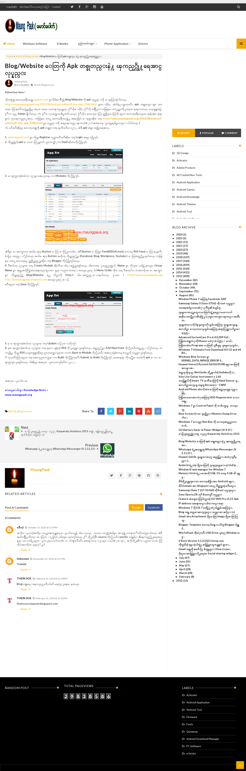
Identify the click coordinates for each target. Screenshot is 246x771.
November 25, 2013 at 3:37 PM (49, 537)
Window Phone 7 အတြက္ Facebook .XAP (202, 299)
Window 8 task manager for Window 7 (202, 469)
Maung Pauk (129, 760)
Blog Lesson (31, 56)
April (182, 569)
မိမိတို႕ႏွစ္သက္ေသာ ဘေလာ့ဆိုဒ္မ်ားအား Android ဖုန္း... (207, 481)
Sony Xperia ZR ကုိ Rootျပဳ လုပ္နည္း (200, 494)
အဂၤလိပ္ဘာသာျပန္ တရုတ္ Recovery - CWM (202, 384)
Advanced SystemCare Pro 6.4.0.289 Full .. (204, 337)
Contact (56, 6)
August (184, 295)
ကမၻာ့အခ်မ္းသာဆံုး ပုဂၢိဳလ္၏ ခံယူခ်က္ (199, 307)
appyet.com (41, 99)
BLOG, (37, 85)
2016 (179, 264)
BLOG (19, 56)
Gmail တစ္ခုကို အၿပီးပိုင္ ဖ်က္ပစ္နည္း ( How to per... (205, 549)
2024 (179, 234)
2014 (179, 272)
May (182, 565)
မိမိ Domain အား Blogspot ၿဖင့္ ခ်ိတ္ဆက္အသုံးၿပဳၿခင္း (207, 485)
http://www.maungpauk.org (145, 275)
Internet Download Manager (202, 718)
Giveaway (192, 710)
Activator (182, 160)
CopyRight (11, 6)
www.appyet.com (18, 137)
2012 (179, 580)
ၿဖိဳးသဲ (20, 506)
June (182, 561)
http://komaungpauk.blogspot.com (26, 279)
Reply (23, 529)
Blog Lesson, (47, 85)
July (182, 557)
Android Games (186, 189)
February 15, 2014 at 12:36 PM (51, 577)
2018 (179, 257)
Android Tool (184, 211)
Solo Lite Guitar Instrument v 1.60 (200, 376)
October (184, 287)
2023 (179, 238)
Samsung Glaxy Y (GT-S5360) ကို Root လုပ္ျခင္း (207, 490)
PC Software (193, 725)
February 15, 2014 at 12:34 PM (51, 557)
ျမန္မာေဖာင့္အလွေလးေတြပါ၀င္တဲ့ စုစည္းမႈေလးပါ (205, 312)
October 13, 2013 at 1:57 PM (42, 506)
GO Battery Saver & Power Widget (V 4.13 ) (205, 429)
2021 (179, 245)
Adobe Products (186, 167)
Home (9, 44)
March (183, 573)
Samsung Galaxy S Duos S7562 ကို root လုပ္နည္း (207, 303)
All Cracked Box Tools (189, 175)
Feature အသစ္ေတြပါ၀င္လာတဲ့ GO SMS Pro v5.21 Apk (209, 498)
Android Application (188, 182)
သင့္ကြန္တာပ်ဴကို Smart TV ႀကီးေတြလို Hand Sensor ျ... (209, 380)
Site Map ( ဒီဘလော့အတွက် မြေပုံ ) (34, 6)
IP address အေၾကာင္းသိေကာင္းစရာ (201, 503)
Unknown (23, 537)
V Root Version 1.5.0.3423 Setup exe (201, 540)
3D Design (183, 153)
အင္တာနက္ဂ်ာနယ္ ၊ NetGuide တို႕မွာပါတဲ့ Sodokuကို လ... (207, 372)
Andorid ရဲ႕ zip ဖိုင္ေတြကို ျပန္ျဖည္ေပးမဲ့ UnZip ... (208, 465)
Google (136, 486)
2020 (179, 249)
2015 (179, 268)
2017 (179, 261)
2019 (179, 253)
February (185, 576)
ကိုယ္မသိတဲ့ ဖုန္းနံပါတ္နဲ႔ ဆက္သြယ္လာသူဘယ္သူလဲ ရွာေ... (204, 544)
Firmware (191, 696)
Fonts (189, 703)
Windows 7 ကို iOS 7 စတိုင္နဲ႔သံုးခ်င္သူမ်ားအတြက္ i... (206, 507)
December (186, 280)
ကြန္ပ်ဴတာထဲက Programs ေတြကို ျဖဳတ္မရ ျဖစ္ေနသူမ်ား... (209, 345)
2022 (179, 242)
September (186, 291)
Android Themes (186, 204)
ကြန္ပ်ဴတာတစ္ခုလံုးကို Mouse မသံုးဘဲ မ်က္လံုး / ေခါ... (206, 341)
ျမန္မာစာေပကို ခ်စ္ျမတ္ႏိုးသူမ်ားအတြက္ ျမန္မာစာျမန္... (209, 324)
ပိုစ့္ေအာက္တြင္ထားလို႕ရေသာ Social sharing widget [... (208, 553)
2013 (179, 276)
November (186, 283)
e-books (191, 732)
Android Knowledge (188, 196)
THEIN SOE (24, 557)
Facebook (154, 486)
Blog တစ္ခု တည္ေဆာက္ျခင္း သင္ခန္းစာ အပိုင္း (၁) (207, 512)
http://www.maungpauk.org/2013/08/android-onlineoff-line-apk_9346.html (51, 104)
